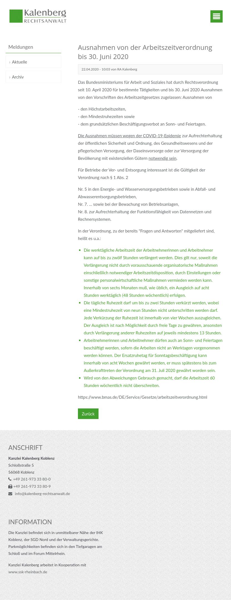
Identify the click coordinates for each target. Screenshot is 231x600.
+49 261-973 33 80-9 (32, 486)
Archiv (18, 76)
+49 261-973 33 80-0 (32, 479)
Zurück (88, 413)
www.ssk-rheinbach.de (27, 571)
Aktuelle (19, 61)
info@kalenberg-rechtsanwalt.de (42, 493)
